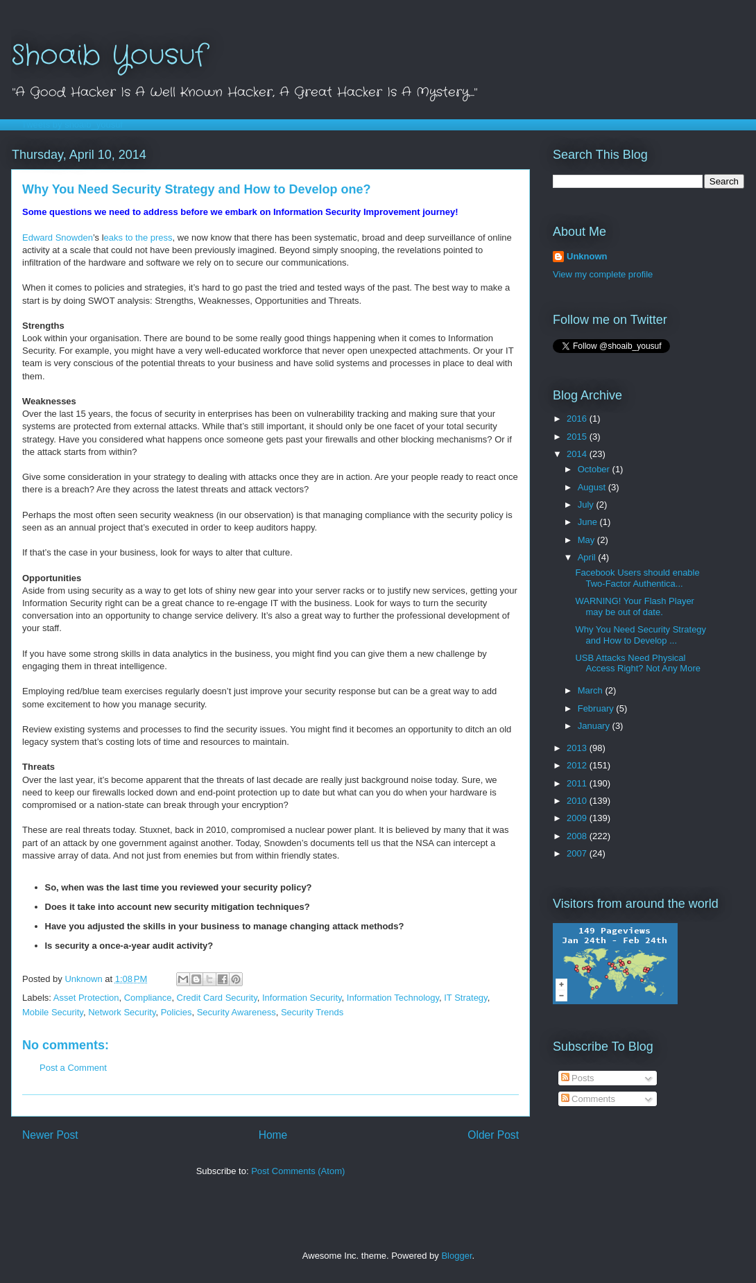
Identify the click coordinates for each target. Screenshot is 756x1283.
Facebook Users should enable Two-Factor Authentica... (637, 578)
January (595, 726)
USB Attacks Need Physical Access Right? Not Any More (637, 663)
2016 (578, 418)
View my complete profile (603, 274)
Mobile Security (52, 1012)
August (593, 487)
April (588, 557)
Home (273, 1135)
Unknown (587, 256)
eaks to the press (138, 237)
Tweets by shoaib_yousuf (72, 124)
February (597, 708)
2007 (578, 853)
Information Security (302, 997)
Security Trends (312, 1012)
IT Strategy (465, 997)
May (587, 540)
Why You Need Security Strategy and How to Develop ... (640, 635)
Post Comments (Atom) (298, 1171)
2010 (578, 800)
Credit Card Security (217, 997)
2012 (578, 765)
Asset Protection (86, 997)
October (595, 469)
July (587, 504)
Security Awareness (236, 1012)
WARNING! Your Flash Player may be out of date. (634, 606)
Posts (577, 1078)
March (591, 690)
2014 (578, 454)
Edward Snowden (57, 237)
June (589, 522)
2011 (578, 783)
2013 (578, 748)
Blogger (456, 1255)
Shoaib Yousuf (108, 56)
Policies (176, 1012)
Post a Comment (73, 1067)
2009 (578, 818)
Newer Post (50, 1135)
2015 (578, 436)
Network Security (121, 1012)
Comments (588, 1099)
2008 (578, 836)
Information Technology (393, 997)
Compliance (148, 997)
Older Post (493, 1135)
